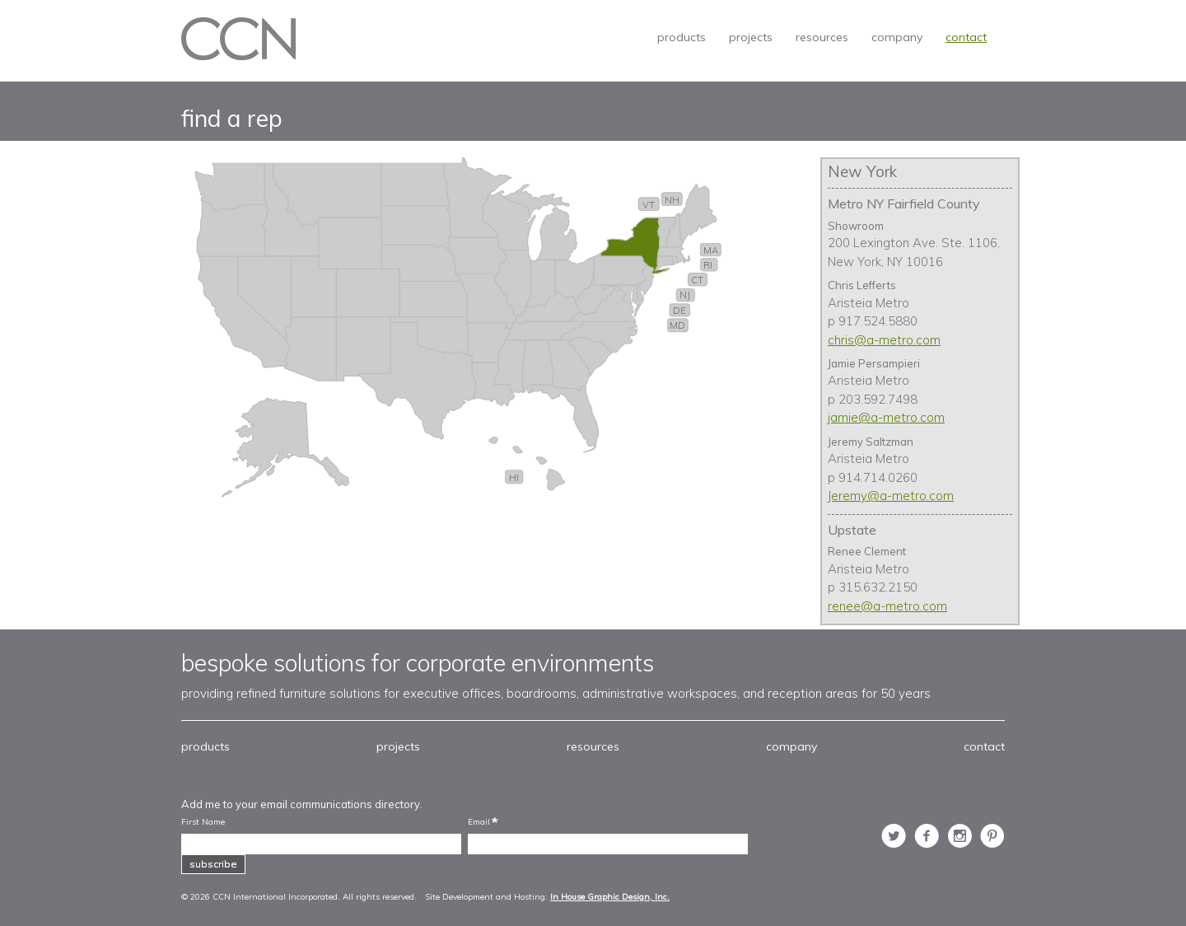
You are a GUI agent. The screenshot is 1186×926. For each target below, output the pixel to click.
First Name (203, 822)
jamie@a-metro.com (886, 417)
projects (751, 37)
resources (822, 37)
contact (966, 37)
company (896, 37)
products (681, 37)
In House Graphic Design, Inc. (610, 896)
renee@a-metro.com (887, 606)
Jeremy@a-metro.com (891, 495)
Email (479, 822)
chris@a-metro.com (884, 340)
